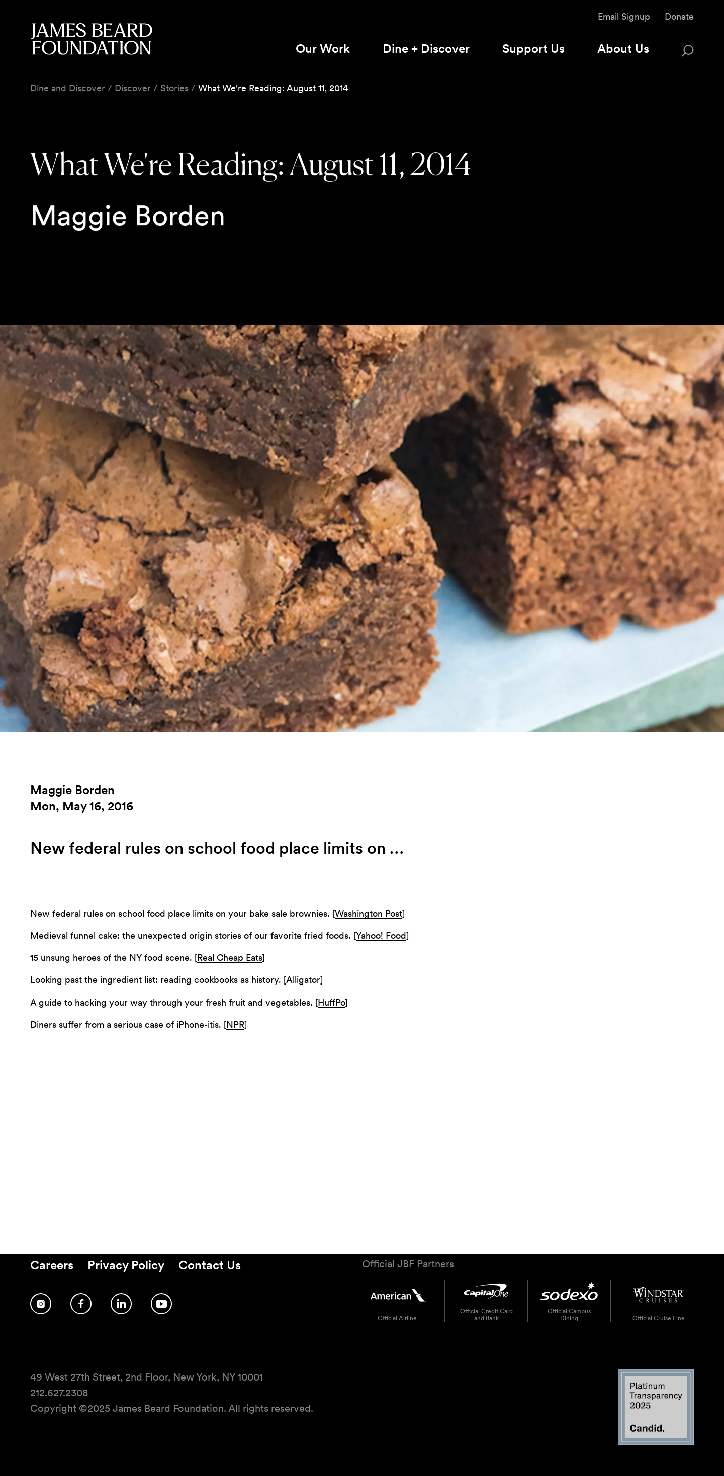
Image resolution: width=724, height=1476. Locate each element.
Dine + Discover (426, 48)
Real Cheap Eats (229, 957)
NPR (235, 1024)
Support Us (533, 48)
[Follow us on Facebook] (80, 1303)
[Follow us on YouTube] (161, 1303)
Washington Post (368, 913)
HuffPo (331, 1002)
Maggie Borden (72, 789)
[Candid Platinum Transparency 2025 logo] (656, 1442)
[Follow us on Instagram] (40, 1303)
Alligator (303, 979)
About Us (623, 48)
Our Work (323, 48)
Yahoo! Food (381, 935)
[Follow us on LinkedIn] (121, 1303)
